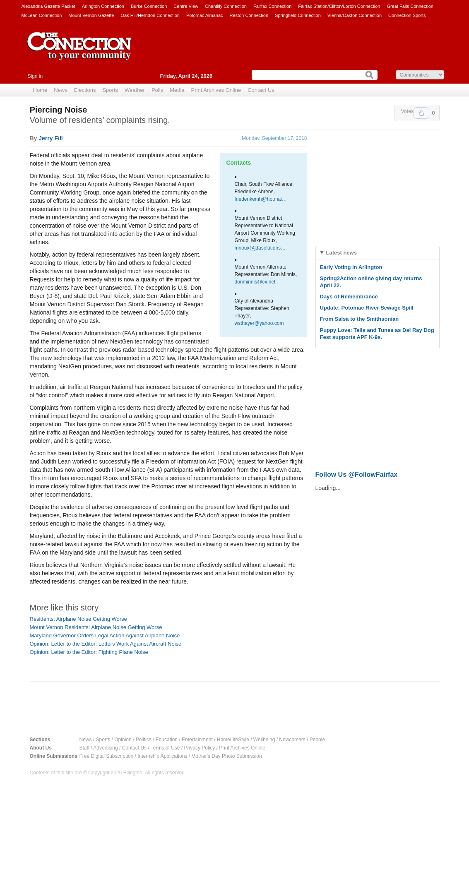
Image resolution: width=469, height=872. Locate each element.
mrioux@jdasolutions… (260, 248)
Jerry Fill (50, 138)
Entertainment (197, 739)
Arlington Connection (103, 6)
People (317, 739)
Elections (85, 90)
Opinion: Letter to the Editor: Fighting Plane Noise (89, 652)
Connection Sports (407, 15)
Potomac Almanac (204, 15)
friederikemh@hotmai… (261, 199)
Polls (157, 90)
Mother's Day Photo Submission (226, 756)
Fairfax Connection (272, 6)
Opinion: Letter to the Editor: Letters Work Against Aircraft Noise (106, 644)
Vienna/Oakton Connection (354, 15)
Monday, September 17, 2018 (274, 138)
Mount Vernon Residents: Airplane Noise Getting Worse (96, 627)
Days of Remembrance (349, 296)
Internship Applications (162, 756)
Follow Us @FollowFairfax (356, 474)
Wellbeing (264, 739)
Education (167, 739)
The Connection (79, 52)
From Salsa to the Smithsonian (359, 319)
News (60, 90)
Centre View (185, 6)
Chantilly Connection (226, 6)
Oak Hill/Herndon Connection (149, 15)
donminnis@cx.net (255, 282)
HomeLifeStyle (233, 739)
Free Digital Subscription (106, 756)
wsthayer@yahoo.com (259, 323)
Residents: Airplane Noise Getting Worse (78, 619)
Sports (110, 90)
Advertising (105, 748)
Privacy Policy (199, 748)
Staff (84, 748)
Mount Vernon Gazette (91, 15)
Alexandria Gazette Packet (48, 6)
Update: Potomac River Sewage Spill (367, 308)
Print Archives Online (216, 90)
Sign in (35, 76)
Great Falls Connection (410, 6)
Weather (135, 90)
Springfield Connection (298, 15)
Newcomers (292, 739)
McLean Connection (42, 15)
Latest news (341, 253)
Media (177, 90)
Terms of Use (165, 748)
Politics (144, 739)
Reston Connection (249, 15)
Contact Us (261, 90)
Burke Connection (149, 6)
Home (40, 90)
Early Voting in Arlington (351, 267)
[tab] (377, 252)
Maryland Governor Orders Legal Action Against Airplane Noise (105, 635)
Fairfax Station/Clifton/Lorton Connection (339, 6)
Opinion (122, 739)
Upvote (421, 113)
